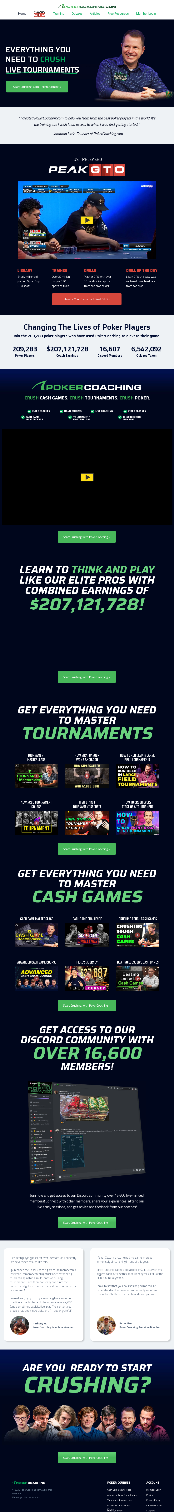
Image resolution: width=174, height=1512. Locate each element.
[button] (86, 220)
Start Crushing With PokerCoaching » (37, 86)
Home (22, 13)
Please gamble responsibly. (26, 1497)
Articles (95, 13)
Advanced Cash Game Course (122, 1495)
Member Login (146, 13)
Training (58, 13)
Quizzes (77, 13)
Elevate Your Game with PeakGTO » (86, 299)
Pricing (149, 1495)
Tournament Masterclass (119, 1500)
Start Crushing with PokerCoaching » (87, 536)
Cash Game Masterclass (119, 1490)
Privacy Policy (153, 1500)
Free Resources (118, 13)
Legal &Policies (154, 1505)
